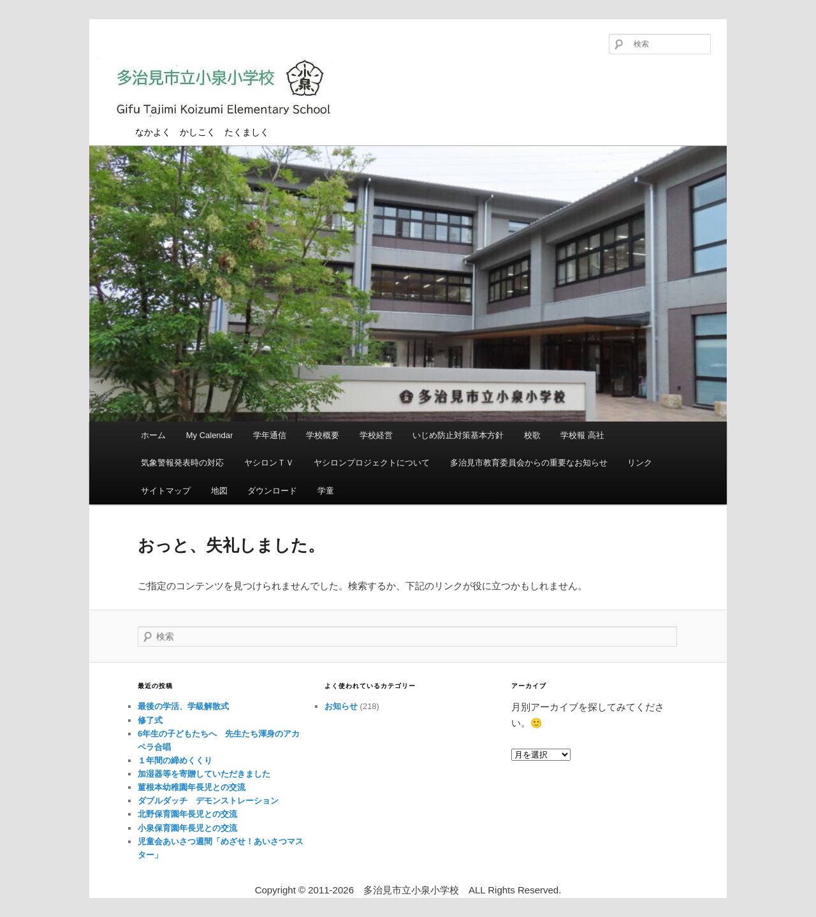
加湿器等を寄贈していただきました (204, 774)
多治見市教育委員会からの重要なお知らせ (529, 462)
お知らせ (341, 706)
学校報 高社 (582, 435)
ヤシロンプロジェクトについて (372, 462)
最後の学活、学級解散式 (183, 706)
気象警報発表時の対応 (182, 462)
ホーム (153, 435)
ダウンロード (272, 490)
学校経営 (376, 435)
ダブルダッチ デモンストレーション (208, 800)
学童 (325, 490)
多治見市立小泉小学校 (223, 91)
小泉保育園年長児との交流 (187, 828)
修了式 (150, 720)
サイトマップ (166, 490)
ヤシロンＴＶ (269, 462)
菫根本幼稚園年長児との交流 (191, 787)
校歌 (532, 435)
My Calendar (209, 435)
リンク (639, 462)
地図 (219, 490)
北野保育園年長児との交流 (187, 814)
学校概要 (322, 435)
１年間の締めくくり (175, 760)
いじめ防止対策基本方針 (458, 435)
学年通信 (269, 435)
